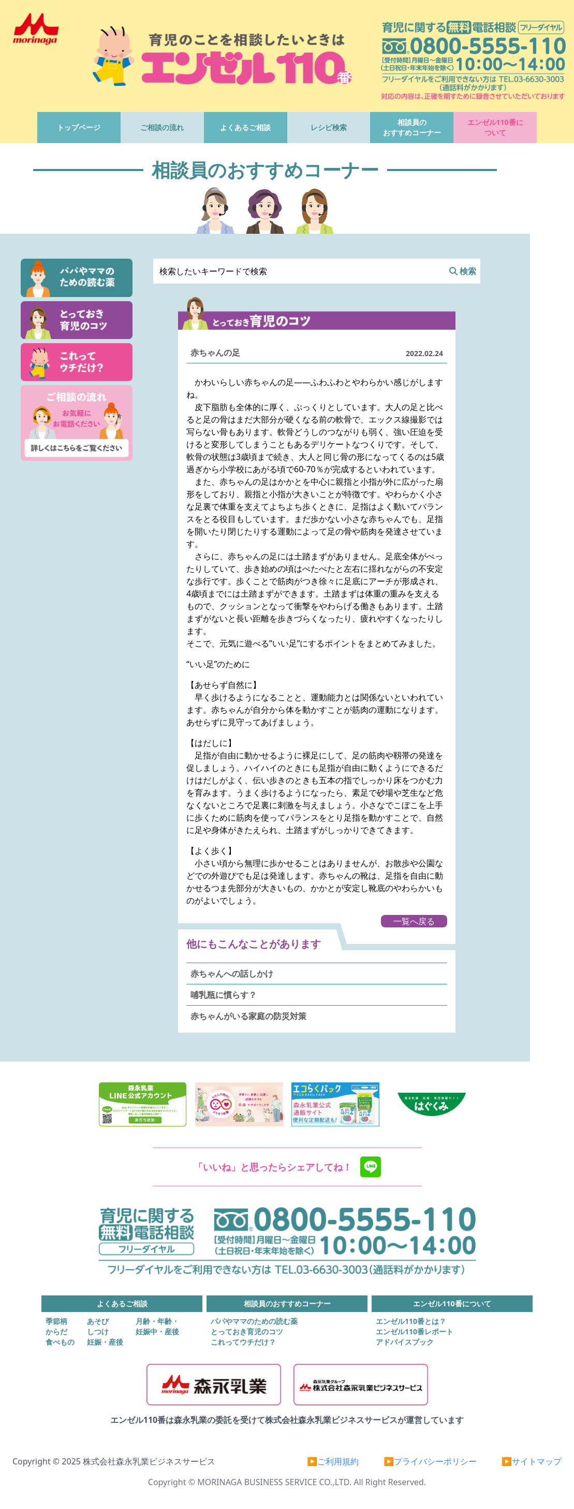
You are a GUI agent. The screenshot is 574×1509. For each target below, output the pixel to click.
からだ (56, 1331)
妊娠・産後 (105, 1342)
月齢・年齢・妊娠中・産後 (157, 1326)
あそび (98, 1321)
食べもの (60, 1342)
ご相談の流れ (162, 127)
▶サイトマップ (532, 1461)
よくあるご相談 (245, 127)
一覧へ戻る (414, 921)
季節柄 (56, 1321)
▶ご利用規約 (333, 1461)
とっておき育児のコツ (247, 1331)
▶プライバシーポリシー (430, 1461)
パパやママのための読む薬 (254, 1321)
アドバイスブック (405, 1342)
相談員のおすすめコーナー (412, 127)
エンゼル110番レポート (414, 1331)
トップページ (78, 127)
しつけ (98, 1331)
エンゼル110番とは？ (411, 1321)
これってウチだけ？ (243, 1342)
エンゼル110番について (495, 127)
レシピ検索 (329, 127)
